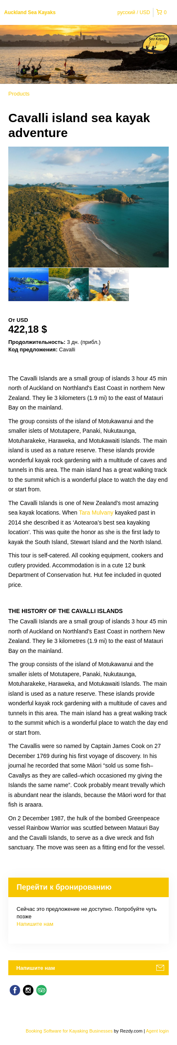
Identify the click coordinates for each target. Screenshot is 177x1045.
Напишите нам (35, 924)
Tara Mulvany (96, 512)
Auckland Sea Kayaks (30, 12)
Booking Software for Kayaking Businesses (70, 1030)
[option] (28, 284)
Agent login (157, 1030)
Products (18, 94)
